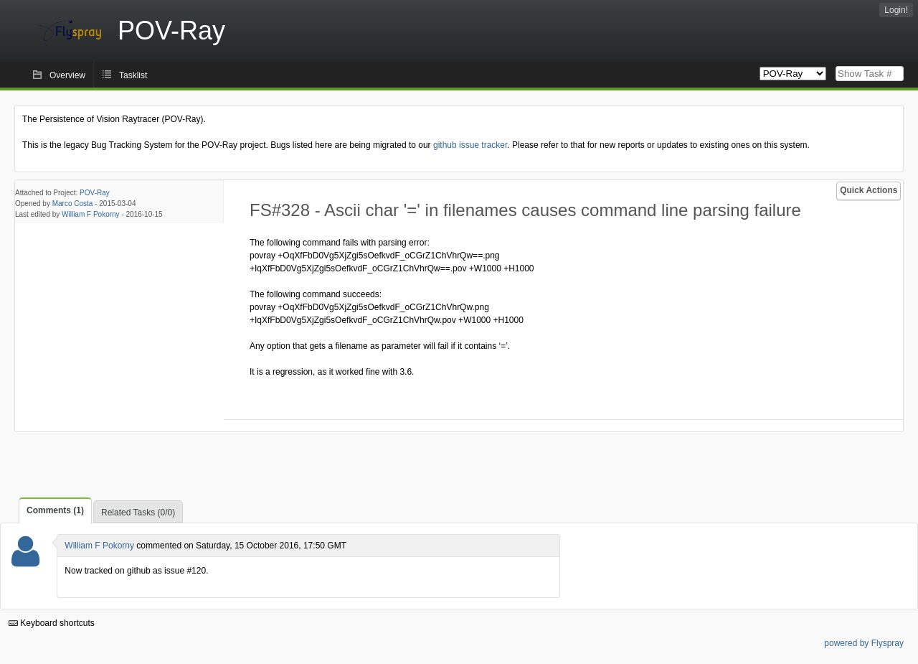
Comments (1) (55, 510)
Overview (67, 75)
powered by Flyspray (864, 643)
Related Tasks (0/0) (138, 513)
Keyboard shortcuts (52, 623)
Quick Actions (868, 190)
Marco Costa (72, 203)
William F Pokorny (91, 214)
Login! (896, 10)
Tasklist (133, 75)
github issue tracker (470, 145)
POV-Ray (95, 193)
